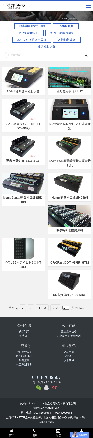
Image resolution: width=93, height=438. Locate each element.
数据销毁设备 (67, 39)
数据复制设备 (69, 331)
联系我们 (24, 335)
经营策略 (24, 360)
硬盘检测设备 (46, 46)
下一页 (42, 307)
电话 (34, 433)
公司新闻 (69, 351)
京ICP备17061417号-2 (46, 408)
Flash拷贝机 (65, 26)
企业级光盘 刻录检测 (69, 335)
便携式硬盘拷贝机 (62, 32)
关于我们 (24, 331)
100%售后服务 (24, 356)
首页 (11, 433)
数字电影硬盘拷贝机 (32, 26)
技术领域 (69, 360)
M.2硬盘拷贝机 (29, 32)
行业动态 (69, 356)
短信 (58, 433)
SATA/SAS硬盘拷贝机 (31, 39)
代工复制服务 (24, 364)
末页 (55, 307)
